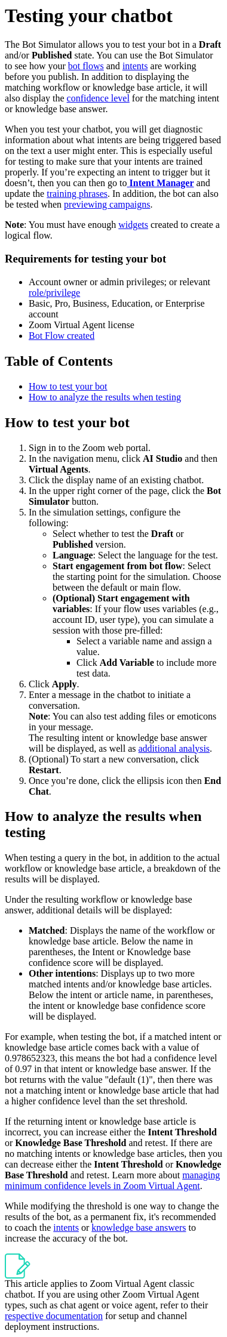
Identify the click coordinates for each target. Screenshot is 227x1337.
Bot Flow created (61, 336)
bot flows (86, 66)
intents (135, 66)
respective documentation (54, 1316)
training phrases (77, 194)
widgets (133, 225)
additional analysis (174, 748)
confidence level (98, 98)
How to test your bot (68, 386)
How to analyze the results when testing (105, 397)
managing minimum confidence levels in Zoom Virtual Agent (112, 1180)
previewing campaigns (107, 204)
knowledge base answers (138, 1227)
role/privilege (54, 293)
